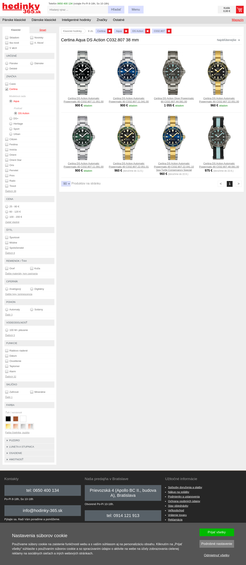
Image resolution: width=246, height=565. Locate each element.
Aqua (14, 101)
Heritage (16, 123)
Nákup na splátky (178, 492)
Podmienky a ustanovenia (184, 496)
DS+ (13, 118)
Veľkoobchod (176, 510)
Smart (42, 29)
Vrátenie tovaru (177, 515)
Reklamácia (175, 519)
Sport (14, 128)
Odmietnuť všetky (216, 555)
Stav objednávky (178, 505)
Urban (14, 134)
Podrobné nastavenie (216, 544)
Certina (11, 89)
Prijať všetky (217, 532)
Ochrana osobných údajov (184, 501)
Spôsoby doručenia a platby (185, 487)
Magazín (238, 20)
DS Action (21, 113)
